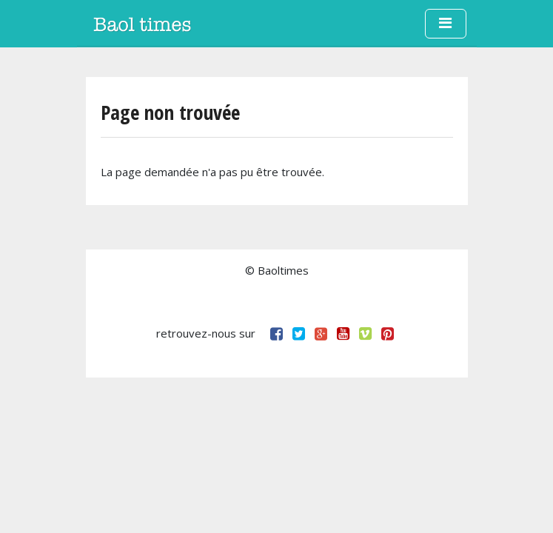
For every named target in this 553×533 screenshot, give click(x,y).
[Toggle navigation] (445, 23)
